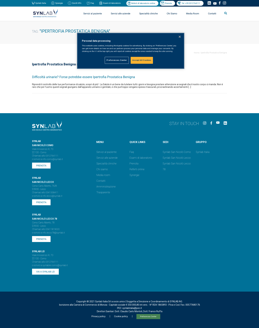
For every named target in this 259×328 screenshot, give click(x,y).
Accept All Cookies (141, 60)
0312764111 (52, 156)
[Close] (179, 36)
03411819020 (52, 229)
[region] (130, 51)
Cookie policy (121, 316)
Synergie (59, 3)
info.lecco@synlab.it (52, 196)
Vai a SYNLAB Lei (45, 272)
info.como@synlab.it (52, 159)
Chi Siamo (172, 13)
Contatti (212, 13)
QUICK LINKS (137, 142)
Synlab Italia (40, 3)
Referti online (137, 169)
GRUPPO (201, 142)
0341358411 (52, 192)
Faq (92, 3)
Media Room (192, 13)
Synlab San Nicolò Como (177, 152)
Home (196, 53)
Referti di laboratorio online (143, 3)
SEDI (165, 142)
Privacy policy (98, 316)
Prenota (168, 3)
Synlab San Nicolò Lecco (177, 157)
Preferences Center (148, 316)
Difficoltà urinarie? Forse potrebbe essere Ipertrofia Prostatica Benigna (83, 77)
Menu (100, 142)
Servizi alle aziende (120, 13)
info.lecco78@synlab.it (53, 232)
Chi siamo (102, 169)
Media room (103, 175)
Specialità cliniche (148, 13)
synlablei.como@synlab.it (55, 265)
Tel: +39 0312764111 (191, 3)
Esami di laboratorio (112, 3)
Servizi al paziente (92, 13)
